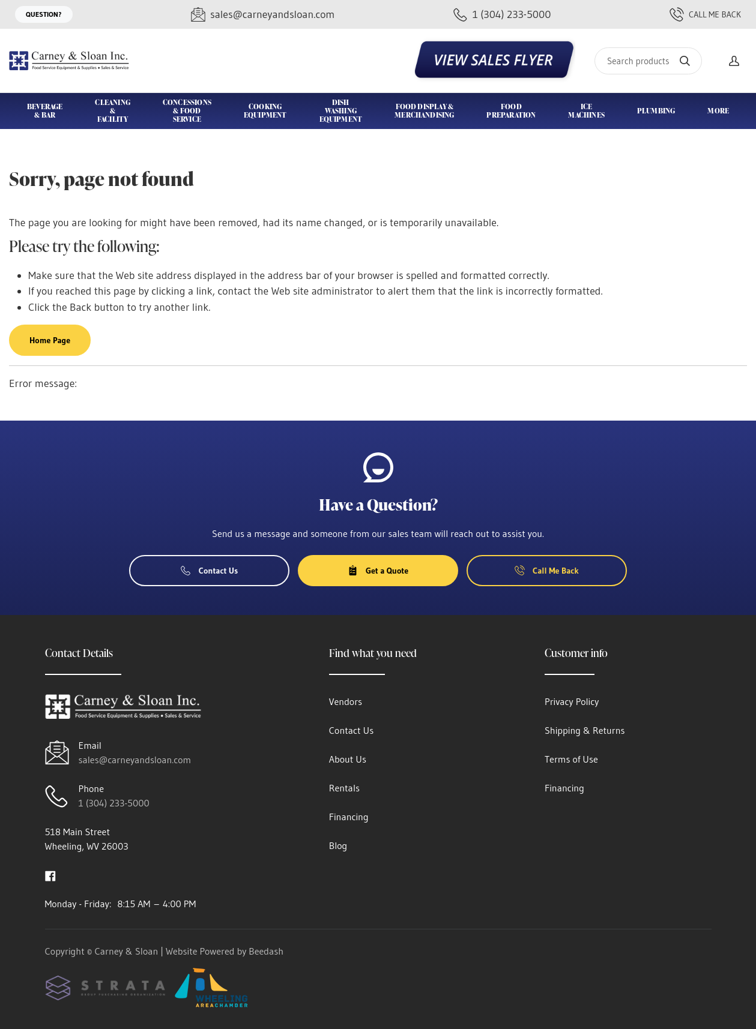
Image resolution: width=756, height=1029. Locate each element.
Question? (44, 14)
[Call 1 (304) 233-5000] (502, 15)
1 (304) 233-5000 (114, 803)
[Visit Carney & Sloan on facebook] (50, 875)
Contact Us (209, 570)
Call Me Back (705, 14)
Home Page (49, 340)
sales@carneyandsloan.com (135, 760)
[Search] (648, 60)
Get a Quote (378, 570)
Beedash (266, 951)
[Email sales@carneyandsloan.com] (262, 15)
